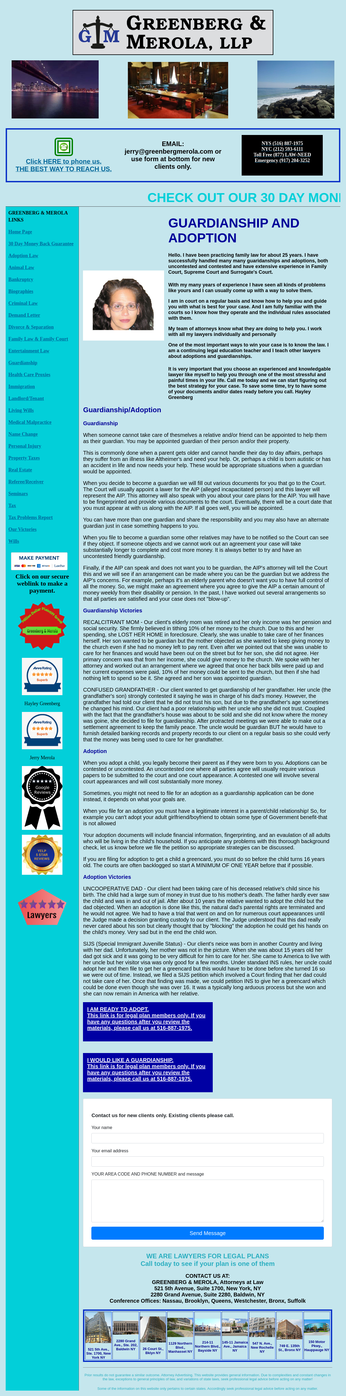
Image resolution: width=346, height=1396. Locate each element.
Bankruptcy (20, 279)
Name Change (23, 434)
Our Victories (22, 529)
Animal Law (21, 267)
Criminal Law (23, 303)
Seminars (18, 493)
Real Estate (20, 470)
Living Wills (21, 410)
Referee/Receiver (26, 481)
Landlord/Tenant (26, 398)
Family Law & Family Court (38, 339)
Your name (101, 1127)
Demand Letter (24, 315)
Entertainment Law (28, 351)
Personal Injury (24, 446)
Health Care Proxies (29, 374)
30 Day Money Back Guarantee (41, 243)
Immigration (21, 386)
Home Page (20, 232)
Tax (12, 505)
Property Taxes (24, 458)
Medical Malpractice (29, 422)
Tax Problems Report (30, 517)
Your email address (109, 1151)
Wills (13, 541)
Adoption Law (23, 255)
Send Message (208, 1233)
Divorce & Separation (31, 327)
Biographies (20, 291)
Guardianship (22, 362)
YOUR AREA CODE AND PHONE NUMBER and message (147, 1174)
